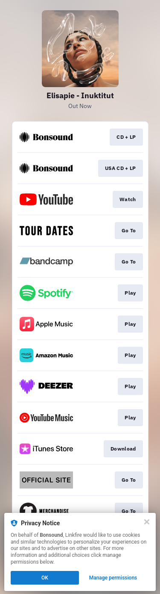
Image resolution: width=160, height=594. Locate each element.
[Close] (147, 522)
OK (44, 578)
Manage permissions (113, 578)
